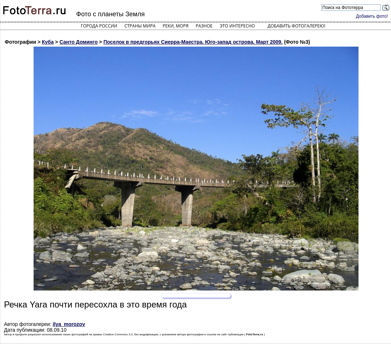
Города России (99, 26)
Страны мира (140, 26)
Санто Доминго (79, 42)
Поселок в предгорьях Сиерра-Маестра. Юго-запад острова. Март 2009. (192, 42)
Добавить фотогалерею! (296, 26)
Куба (48, 42)
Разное (204, 26)
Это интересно (237, 26)
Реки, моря (175, 26)
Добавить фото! (372, 16)
